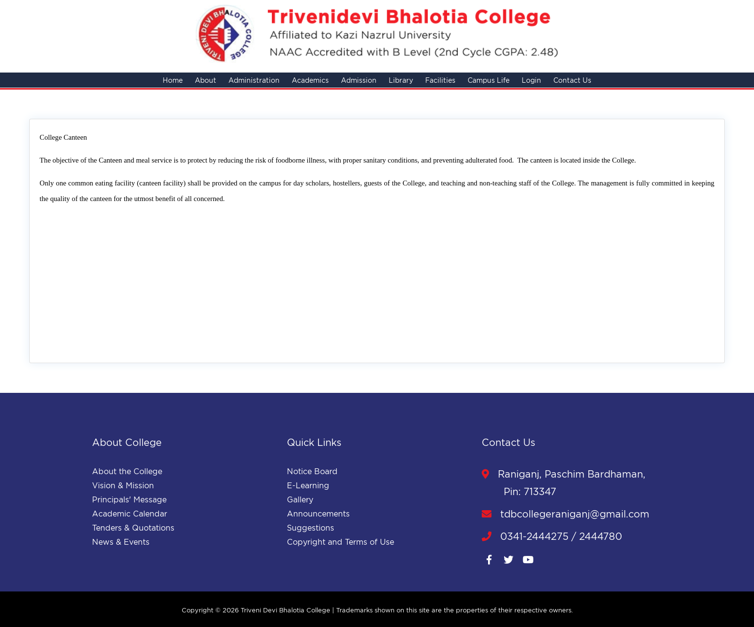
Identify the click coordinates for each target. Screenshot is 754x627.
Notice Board (312, 471)
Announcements (318, 513)
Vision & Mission (123, 485)
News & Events (121, 541)
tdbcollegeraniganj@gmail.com (565, 514)
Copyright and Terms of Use (340, 541)
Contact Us (572, 80)
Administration (254, 80)
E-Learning (308, 485)
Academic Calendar (129, 513)
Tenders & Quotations (133, 527)
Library (401, 80)
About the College (127, 471)
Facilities (440, 80)
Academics (310, 80)
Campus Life (488, 80)
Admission (359, 80)
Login (531, 80)
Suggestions (310, 527)
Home (173, 80)
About (205, 80)
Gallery (300, 499)
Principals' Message (129, 499)
